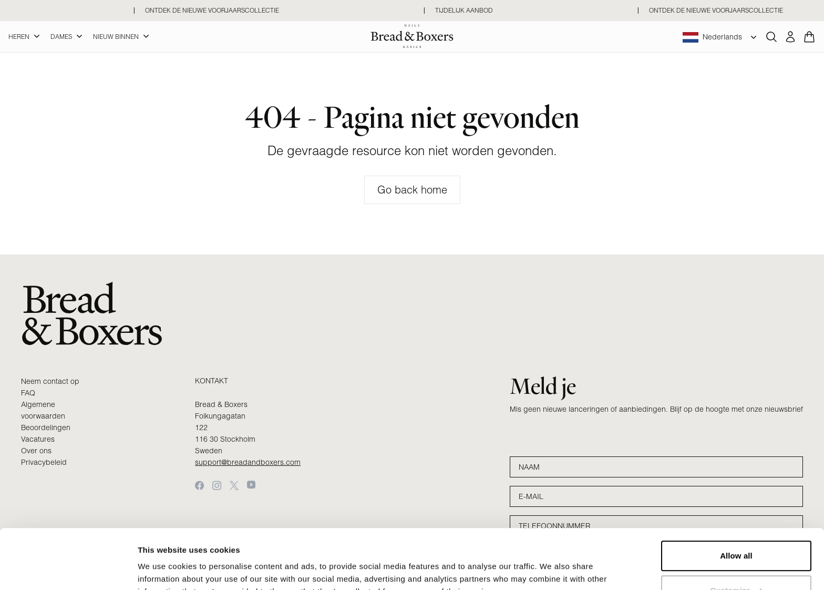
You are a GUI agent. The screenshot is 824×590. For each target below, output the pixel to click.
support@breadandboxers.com (248, 462)
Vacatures (38, 439)
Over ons (36, 450)
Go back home (412, 189)
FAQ (28, 393)
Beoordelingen (45, 427)
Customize (736, 538)
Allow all (736, 504)
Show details (162, 569)
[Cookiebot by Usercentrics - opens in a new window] (68, 569)
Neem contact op (50, 381)
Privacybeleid (44, 462)
